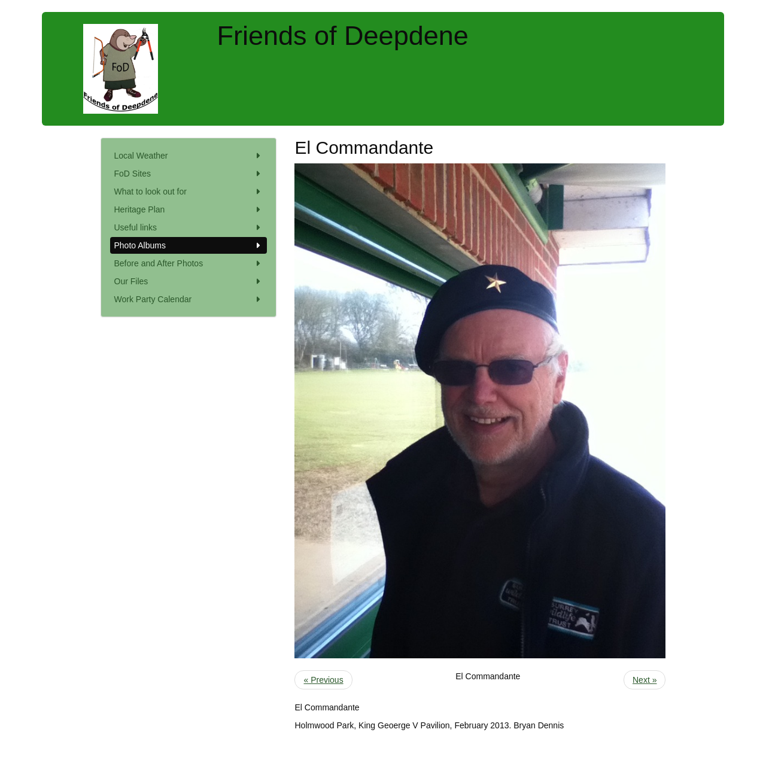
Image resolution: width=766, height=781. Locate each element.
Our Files (188, 281)
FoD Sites (188, 174)
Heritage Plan (188, 209)
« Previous (323, 680)
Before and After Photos (188, 263)
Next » (644, 680)
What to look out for (188, 191)
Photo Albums (188, 245)
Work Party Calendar (188, 299)
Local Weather (188, 156)
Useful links (188, 227)
